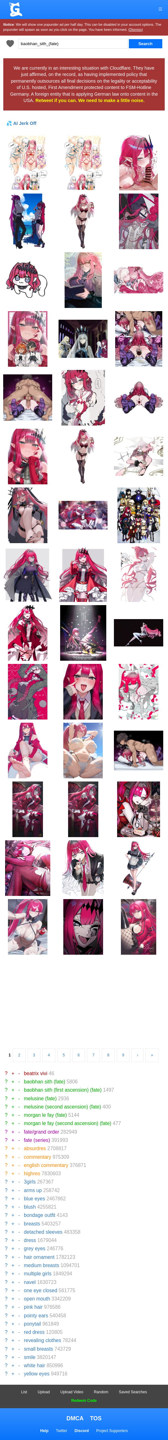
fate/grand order (41, 1132)
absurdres (35, 1148)
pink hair (33, 1307)
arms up (33, 1190)
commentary (37, 1157)
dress (30, 1240)
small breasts (38, 1349)
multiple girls (38, 1273)
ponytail (32, 1324)
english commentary (46, 1165)
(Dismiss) (135, 29)
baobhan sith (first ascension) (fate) (63, 1090)
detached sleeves (43, 1232)
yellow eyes (37, 1373)
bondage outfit (39, 1215)
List (24, 1392)
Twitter (61, 1431)
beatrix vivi (35, 1073)
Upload (44, 1392)
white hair (34, 1365)
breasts (32, 1223)
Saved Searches (133, 1392)
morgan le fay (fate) (45, 1115)
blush (30, 1207)
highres (32, 1173)
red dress (34, 1332)
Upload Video (71, 1392)
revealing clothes (42, 1340)
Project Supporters (112, 1431)
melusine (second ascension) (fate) (62, 1106)
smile (29, 1357)
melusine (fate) (40, 1098)
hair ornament (39, 1257)
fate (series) (37, 1140)
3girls (30, 1181)
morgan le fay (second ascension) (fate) (67, 1123)
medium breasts (41, 1265)
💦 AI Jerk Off (21, 123)
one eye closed (40, 1290)
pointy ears (36, 1315)
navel (30, 1282)
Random (101, 1392)
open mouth (37, 1298)
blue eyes (34, 1198)
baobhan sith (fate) (44, 1081)
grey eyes (35, 1248)
